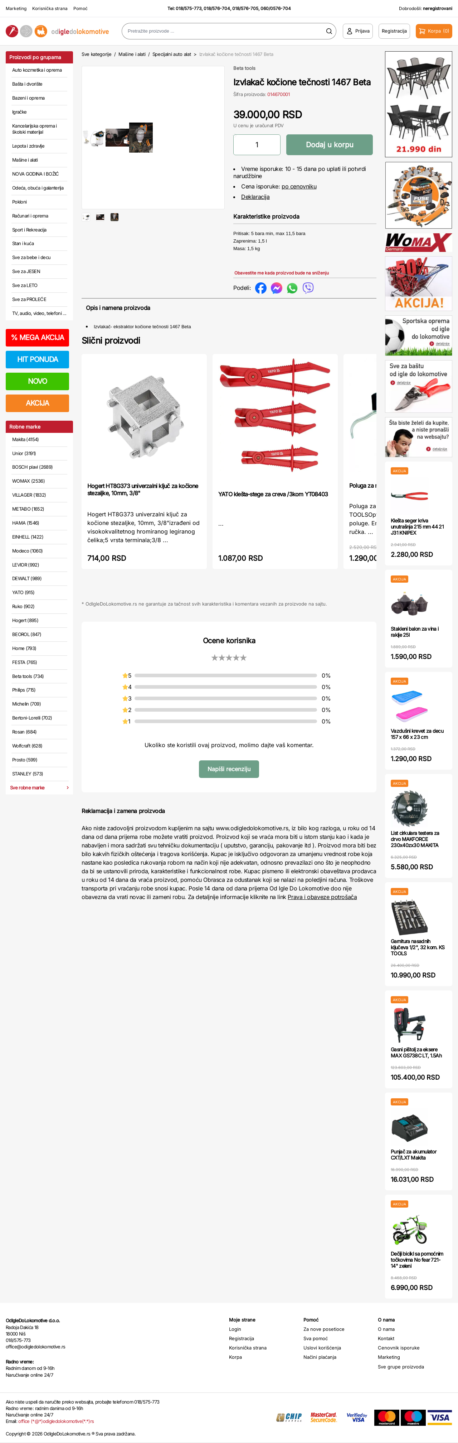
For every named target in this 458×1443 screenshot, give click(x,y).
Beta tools (244, 68)
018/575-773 (188, 8)
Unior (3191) (24, 453)
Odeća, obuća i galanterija (37, 188)
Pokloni (19, 202)
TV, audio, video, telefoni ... (39, 313)
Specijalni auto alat (171, 54)
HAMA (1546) (25, 523)
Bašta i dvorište (27, 84)
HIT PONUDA (37, 359)
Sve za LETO (25, 285)
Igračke (19, 112)
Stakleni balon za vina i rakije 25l (414, 632)
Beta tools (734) (28, 676)
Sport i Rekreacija (29, 230)
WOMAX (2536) (28, 481)
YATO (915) (23, 592)
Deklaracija (255, 196)
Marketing (16, 8)
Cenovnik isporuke (399, 1348)
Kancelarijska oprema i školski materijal (34, 129)
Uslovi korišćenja (322, 1348)
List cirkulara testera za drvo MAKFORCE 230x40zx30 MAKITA (415, 839)
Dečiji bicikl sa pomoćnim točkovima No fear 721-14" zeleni (417, 1260)
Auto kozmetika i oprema (37, 70)
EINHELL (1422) (27, 537)
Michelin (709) (26, 704)
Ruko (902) (23, 606)
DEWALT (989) (27, 578)
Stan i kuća (23, 243)
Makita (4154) (25, 439)
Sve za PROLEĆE (29, 299)
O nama (386, 1329)
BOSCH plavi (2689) (32, 467)
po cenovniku (299, 186)
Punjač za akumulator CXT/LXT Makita (413, 1154)
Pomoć (80, 8)
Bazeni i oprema (28, 98)
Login (235, 1329)
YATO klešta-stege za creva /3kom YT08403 (273, 502)
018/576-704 (217, 8)
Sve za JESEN (26, 271)
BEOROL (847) (26, 634)
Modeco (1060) (27, 551)
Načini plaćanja (319, 1357)
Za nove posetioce (324, 1329)
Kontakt (386, 1338)
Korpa (235, 1357)
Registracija (241, 1338)
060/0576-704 (275, 8)
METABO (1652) (28, 509)
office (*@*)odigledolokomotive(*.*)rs (56, 1421)
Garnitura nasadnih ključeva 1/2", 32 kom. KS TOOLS (418, 947)
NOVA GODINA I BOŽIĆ (35, 174)
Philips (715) (24, 690)
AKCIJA (37, 403)
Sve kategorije (96, 54)
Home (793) (24, 648)
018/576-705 (245, 8)
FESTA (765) (24, 662)
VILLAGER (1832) (29, 495)
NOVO (37, 381)
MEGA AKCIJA (37, 337)
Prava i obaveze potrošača (322, 904)
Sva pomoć (315, 1338)
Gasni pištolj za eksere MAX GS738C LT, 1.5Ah (416, 1052)
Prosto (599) (24, 760)
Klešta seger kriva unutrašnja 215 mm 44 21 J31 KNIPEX (417, 526)
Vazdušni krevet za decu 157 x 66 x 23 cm (417, 734)
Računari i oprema (30, 216)
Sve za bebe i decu (31, 257)
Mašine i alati (25, 160)
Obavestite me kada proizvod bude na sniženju (281, 273)
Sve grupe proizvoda (401, 1367)
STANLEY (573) (27, 774)
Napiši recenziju (229, 776)
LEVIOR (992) (25, 565)
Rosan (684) (24, 732)
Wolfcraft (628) (27, 746)
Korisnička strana (50, 8)
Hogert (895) (25, 620)
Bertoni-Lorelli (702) (32, 718)
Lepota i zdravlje (28, 146)
